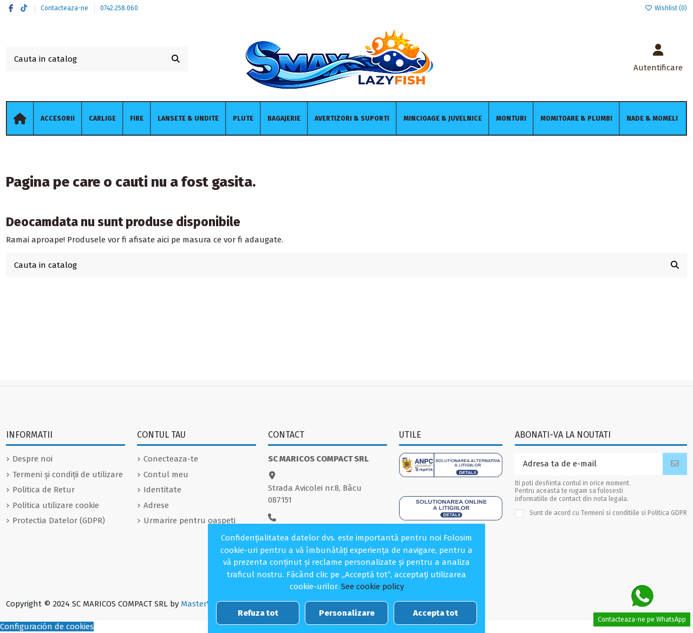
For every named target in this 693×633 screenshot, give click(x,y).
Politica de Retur (43, 489)
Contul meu (165, 474)
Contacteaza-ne (65, 8)
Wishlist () (666, 8)
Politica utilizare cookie (55, 505)
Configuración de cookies (47, 626)
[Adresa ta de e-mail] (589, 464)
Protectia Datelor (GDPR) (58, 520)
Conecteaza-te (170, 459)
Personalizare (347, 613)
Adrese (156, 505)
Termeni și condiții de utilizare (67, 474)
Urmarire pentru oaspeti (189, 520)
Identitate (162, 489)
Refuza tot (258, 613)
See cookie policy (372, 586)
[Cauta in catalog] (176, 59)
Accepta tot (435, 613)
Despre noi (32, 459)
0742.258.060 (119, 8)
